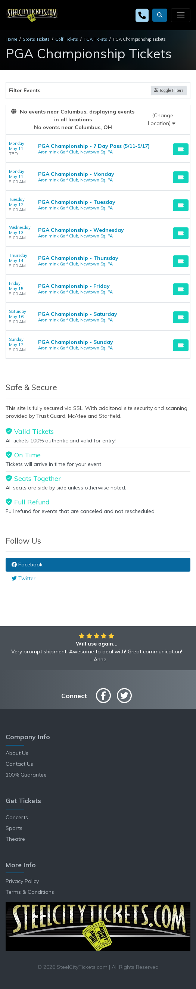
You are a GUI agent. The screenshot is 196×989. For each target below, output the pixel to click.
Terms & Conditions (30, 892)
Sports (14, 828)
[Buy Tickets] (181, 149)
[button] (159, 15)
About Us (17, 753)
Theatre (15, 839)
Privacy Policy (22, 881)
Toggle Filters (169, 90)
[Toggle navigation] (180, 15)
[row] (98, 149)
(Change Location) (161, 119)
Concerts (17, 817)
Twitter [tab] (23, 578)
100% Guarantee (26, 774)
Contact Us (19, 764)
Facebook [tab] (27, 564)
